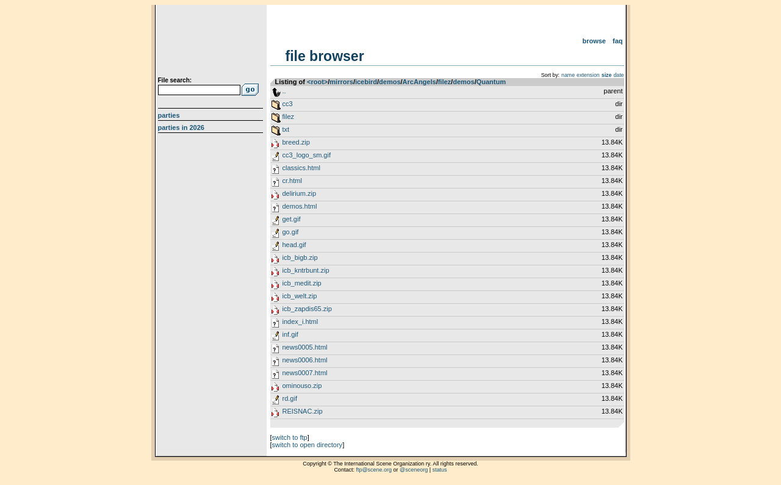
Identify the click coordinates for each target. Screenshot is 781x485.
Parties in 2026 (181, 127)
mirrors (341, 81)
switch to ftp (290, 437)
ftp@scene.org (374, 470)
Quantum (491, 81)
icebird (366, 81)
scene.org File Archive (212, 42)
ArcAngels (419, 81)
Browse (594, 41)
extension (588, 75)
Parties (169, 115)
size (607, 75)
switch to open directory (307, 444)
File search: (175, 80)
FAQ (618, 41)
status (440, 470)
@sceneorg (414, 470)
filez (444, 81)
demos (389, 81)
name (568, 75)
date (618, 75)
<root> (317, 81)
